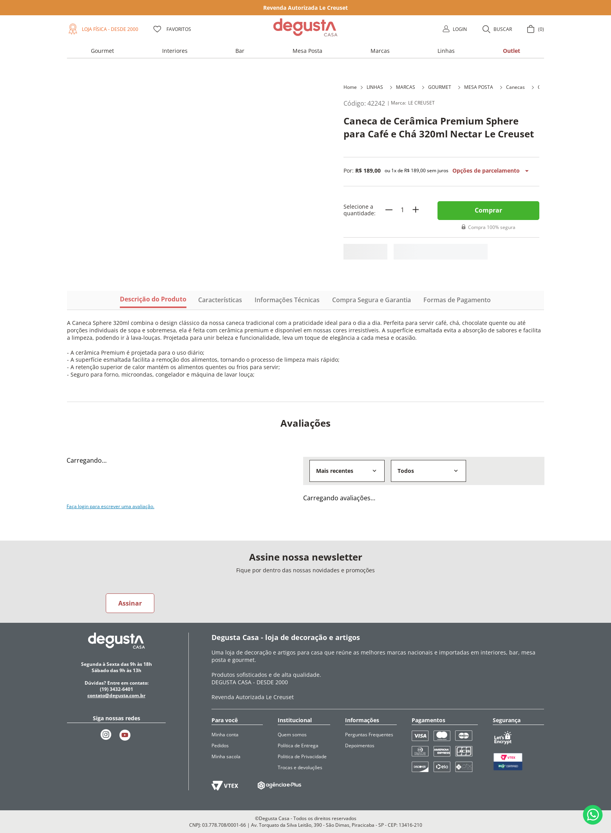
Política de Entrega (298, 745)
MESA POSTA (478, 87)
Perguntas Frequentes (369, 734)
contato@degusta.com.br (116, 695)
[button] (497, 29)
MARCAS (405, 87)
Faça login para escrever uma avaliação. (110, 506)
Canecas (515, 87)
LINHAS (375, 87)
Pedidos (220, 745)
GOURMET (439, 87)
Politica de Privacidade (302, 756)
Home (350, 87)
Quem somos (292, 734)
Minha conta (225, 734)
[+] (415, 209)
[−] (389, 209)
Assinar (130, 603)
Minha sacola (226, 756)
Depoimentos (359, 745)
